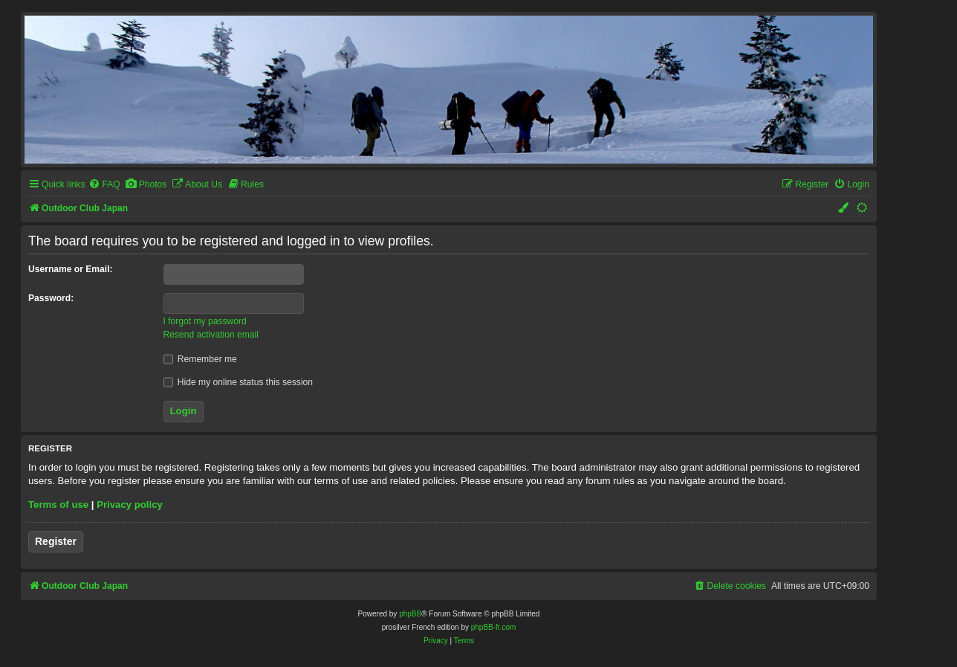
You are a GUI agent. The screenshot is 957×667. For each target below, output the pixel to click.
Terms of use (58, 504)
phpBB (410, 614)
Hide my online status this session (238, 382)
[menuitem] (104, 185)
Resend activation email (211, 334)
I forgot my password (205, 321)
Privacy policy (130, 504)
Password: (51, 298)
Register (56, 541)
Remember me (200, 359)
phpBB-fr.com (493, 627)
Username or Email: (70, 269)
